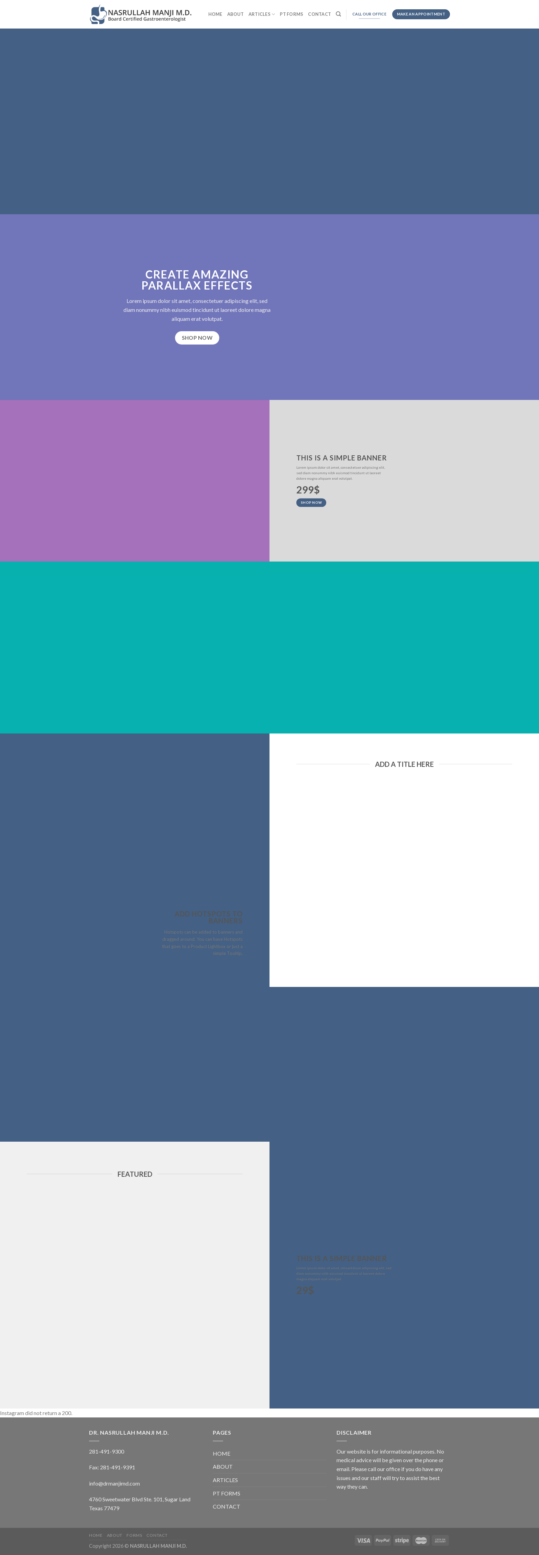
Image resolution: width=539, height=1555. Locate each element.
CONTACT (319, 14)
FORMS (134, 1535)
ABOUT (235, 14)
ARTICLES (262, 14)
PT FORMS (291, 14)
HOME (215, 14)
